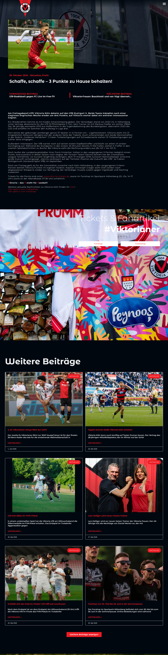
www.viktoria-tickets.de (56, 176)
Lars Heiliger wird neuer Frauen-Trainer (110, 516)
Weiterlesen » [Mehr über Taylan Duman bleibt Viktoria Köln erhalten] (95, 443)
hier (72, 187)
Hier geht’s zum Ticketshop (23, 189)
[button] (164, 3)
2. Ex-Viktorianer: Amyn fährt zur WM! (29, 430)
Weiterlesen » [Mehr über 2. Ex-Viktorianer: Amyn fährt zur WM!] (14, 443)
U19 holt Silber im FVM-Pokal (24, 516)
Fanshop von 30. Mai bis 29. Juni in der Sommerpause (118, 605)
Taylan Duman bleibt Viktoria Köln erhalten (113, 430)
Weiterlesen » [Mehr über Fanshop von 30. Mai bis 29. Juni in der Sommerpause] (95, 618)
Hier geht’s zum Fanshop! (22, 191)
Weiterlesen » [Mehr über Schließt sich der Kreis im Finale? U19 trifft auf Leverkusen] (14, 618)
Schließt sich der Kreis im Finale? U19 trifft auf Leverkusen (40, 605)
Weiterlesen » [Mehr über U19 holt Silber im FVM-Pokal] (14, 532)
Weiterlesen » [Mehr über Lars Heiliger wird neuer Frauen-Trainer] (95, 532)
